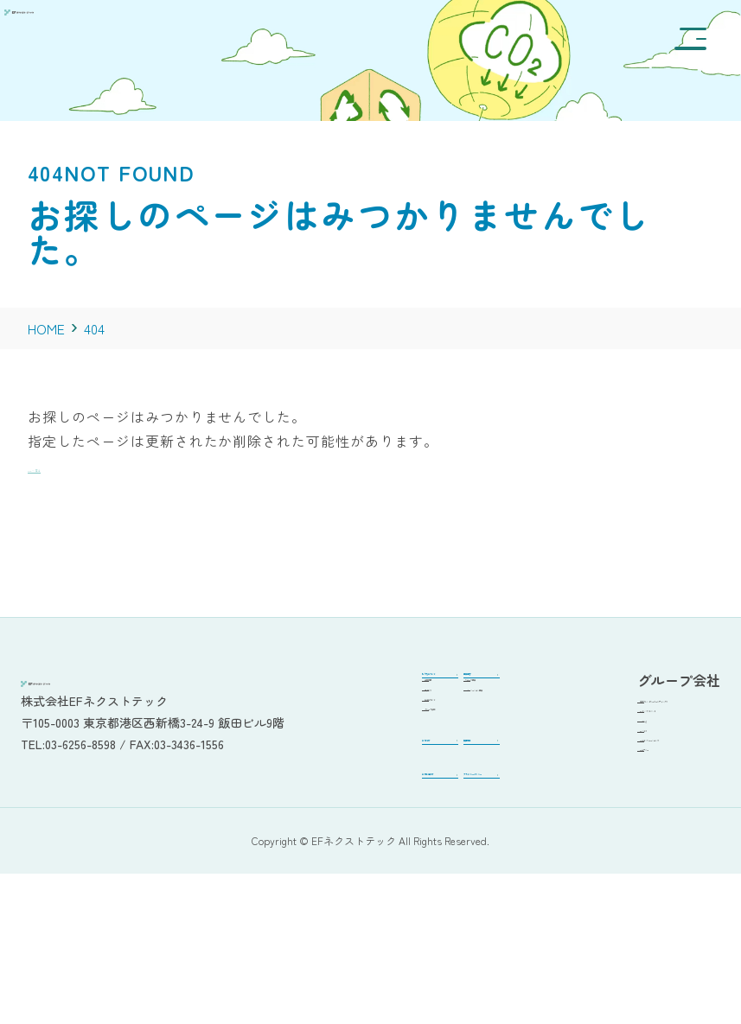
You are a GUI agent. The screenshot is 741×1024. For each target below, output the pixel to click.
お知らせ (302, 830)
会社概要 (315, 715)
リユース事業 (448, 715)
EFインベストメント (631, 749)
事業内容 (424, 680)
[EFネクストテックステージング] (114, 44)
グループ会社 (327, 787)
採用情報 (424, 830)
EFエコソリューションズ (643, 821)
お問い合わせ (315, 891)
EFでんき (601, 774)
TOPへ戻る (64, 465)
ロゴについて (327, 762)
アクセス (315, 739)
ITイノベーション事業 (453, 748)
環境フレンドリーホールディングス (642, 718)
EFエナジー (607, 845)
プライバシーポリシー (450, 897)
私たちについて (322, 680)
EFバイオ (601, 797)
